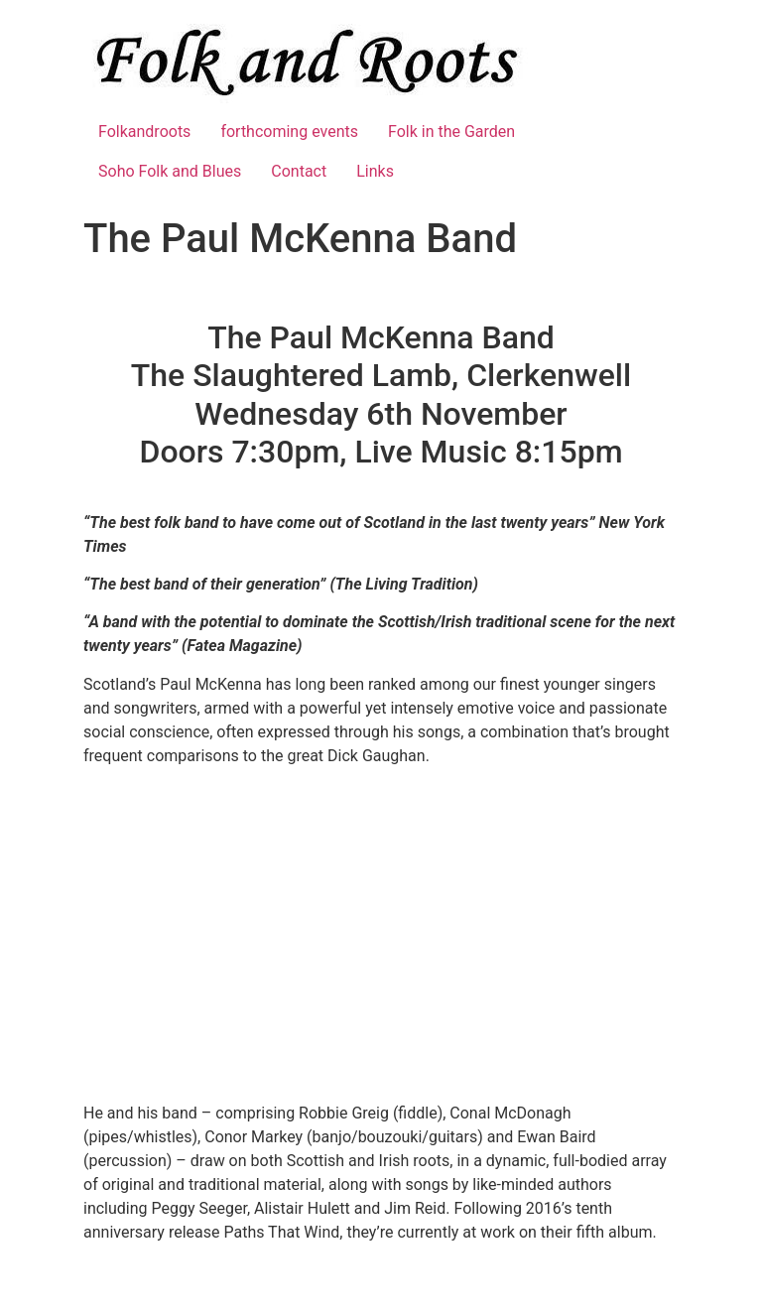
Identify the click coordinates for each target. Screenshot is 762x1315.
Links (375, 171)
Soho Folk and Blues (169, 171)
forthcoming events (289, 131)
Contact (298, 171)
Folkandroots (144, 131)
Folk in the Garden (451, 131)
